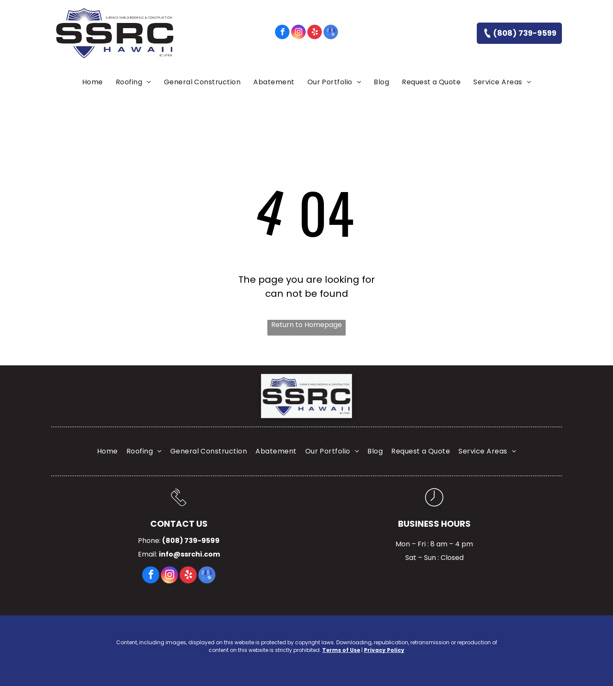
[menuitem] (92, 82)
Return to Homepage (306, 325)
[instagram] (298, 33)
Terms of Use (341, 650)
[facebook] (282, 33)
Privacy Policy (384, 650)
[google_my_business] (331, 33)
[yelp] (314, 33)
